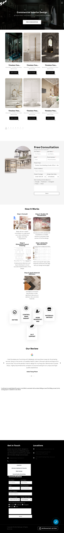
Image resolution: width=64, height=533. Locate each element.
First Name (37, 151)
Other (42, 184)
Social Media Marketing (19, 474)
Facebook (44, 182)
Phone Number (51, 157)
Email (35, 157)
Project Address (38, 168)
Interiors (19, 465)
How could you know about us (42, 180)
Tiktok (37, 184)
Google (37, 182)
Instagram (51, 182)
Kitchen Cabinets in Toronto (19, 468)
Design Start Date (51, 174)
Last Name (50, 151)
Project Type (37, 163)
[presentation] (45, 188)
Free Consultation (32, 22)
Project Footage (38, 174)
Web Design (19, 471)
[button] (3, 363)
